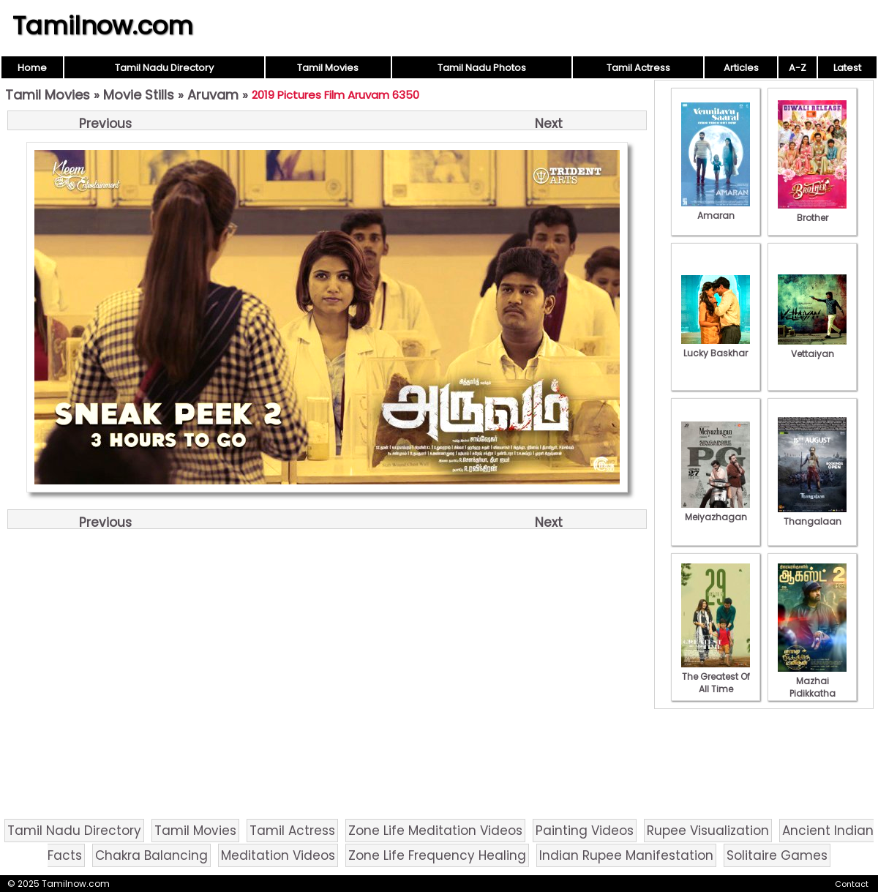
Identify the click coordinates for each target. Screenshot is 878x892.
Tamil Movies (328, 68)
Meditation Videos (278, 855)
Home (32, 68)
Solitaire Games (777, 855)
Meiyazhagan (715, 510)
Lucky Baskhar (715, 346)
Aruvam (213, 95)
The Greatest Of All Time (715, 676)
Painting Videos (585, 830)
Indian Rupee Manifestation (626, 855)
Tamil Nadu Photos (482, 68)
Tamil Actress (638, 68)
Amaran (715, 209)
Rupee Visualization (708, 830)
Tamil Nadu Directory (164, 68)
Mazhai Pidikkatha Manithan (812, 687)
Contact (851, 884)
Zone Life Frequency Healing (437, 855)
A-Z (797, 68)
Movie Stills (138, 95)
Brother (812, 211)
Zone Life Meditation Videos (435, 830)
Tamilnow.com (102, 25)
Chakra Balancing (151, 855)
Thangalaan (812, 515)
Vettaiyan (812, 347)
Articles (741, 68)
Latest (847, 68)
